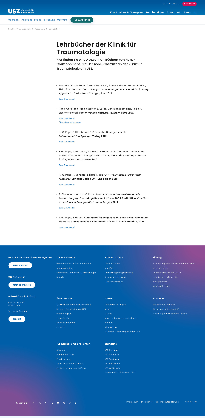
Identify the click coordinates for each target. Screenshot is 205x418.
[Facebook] (34, 404)
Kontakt (17, 321)
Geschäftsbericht (65, 324)
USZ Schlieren (112, 361)
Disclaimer (146, 403)
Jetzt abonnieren (22, 286)
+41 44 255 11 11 (19, 313)
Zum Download (67, 101)
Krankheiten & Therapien (126, 12)
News (107, 311)
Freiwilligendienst (114, 283)
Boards (60, 279)
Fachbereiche (155, 12)
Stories (108, 315)
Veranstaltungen (161, 288)
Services (60, 352)
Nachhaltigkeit (64, 315)
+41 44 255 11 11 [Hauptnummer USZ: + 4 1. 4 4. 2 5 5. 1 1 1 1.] (171, 4)
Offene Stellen (112, 265)
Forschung (49, 21)
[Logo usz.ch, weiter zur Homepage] (21, 12)
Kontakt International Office (71, 370)
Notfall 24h (189, 3)
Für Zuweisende (82, 21)
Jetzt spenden (20, 267)
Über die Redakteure (70, 124)
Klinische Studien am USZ (166, 311)
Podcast (109, 324)
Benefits (109, 270)
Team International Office (70, 365)
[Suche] (195, 13)
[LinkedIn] (52, 404)
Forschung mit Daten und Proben (170, 315)
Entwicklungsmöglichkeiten (119, 274)
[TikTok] (70, 404)
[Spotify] (76, 404)
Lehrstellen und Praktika (165, 279)
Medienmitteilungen (115, 306)
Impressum (132, 403)
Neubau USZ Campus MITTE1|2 (120, 374)
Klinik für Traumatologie (19, 31)
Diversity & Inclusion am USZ (71, 311)
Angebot (27, 21)
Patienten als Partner (164, 306)
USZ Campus (111, 352)
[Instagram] (64, 404)
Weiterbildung (160, 283)
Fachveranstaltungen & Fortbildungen (76, 274)
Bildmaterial (111, 329)
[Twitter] (40, 404)
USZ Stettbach (112, 365)
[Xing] (46, 404)
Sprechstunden (64, 270)
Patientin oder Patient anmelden (73, 265)
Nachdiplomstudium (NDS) (167, 274)
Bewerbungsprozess (115, 279)
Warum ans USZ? (65, 356)
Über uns (62, 21)
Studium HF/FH (160, 270)
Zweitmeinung (63, 361)
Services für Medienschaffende (121, 320)
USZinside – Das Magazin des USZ (122, 333)
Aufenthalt (174, 12)
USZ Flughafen (112, 356)
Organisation (63, 320)
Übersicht (14, 21)
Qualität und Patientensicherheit (73, 306)
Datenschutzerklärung (167, 403)
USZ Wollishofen (113, 370)
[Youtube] (58, 404)
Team (187, 12)
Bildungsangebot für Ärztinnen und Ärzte (174, 265)
